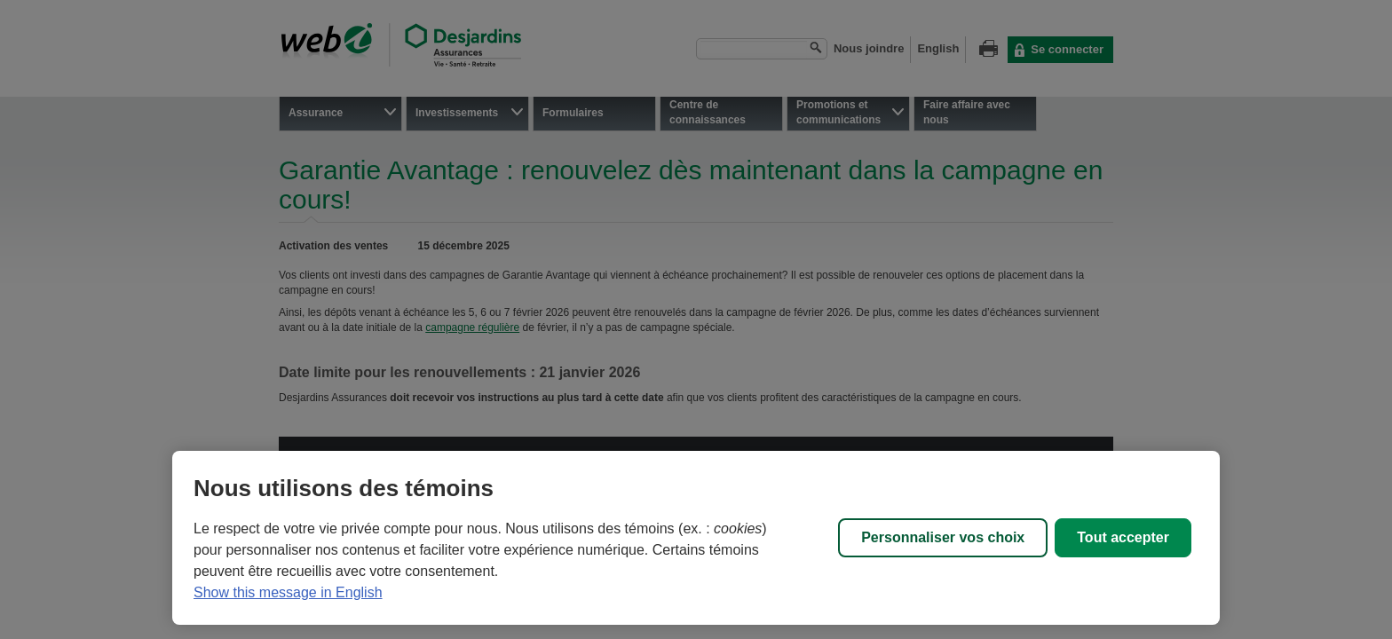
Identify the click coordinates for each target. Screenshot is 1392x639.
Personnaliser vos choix (942, 537)
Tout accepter (1123, 537)
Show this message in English (288, 592)
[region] (696, 538)
